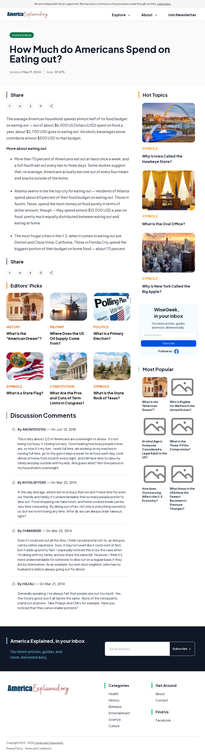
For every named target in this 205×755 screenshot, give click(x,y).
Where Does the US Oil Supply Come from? (67, 338)
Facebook (163, 720)
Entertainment (119, 713)
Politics (101, 327)
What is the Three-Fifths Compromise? (180, 445)
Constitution (62, 386)
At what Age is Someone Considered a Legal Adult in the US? (154, 449)
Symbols (14, 386)
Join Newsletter (182, 14)
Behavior (115, 707)
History (13, 327)
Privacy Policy (14, 748)
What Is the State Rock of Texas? (108, 395)
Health (114, 694)
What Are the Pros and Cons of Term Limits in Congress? (67, 398)
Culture (114, 726)
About (160, 694)
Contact (162, 700)
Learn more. (164, 3)
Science (115, 719)
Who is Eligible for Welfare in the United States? (182, 406)
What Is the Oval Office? (163, 223)
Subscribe (169, 343)
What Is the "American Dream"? (24, 336)
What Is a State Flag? (24, 393)
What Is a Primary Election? (108, 336)
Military (57, 327)
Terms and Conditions (38, 748)
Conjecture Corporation (48, 742)
